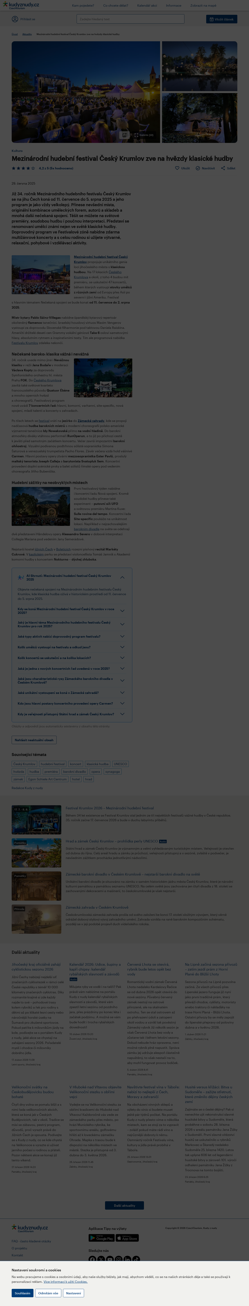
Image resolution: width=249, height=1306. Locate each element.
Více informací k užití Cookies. (66, 1281)
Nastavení (73, 1293)
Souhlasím (22, 1293)
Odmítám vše (48, 1293)
